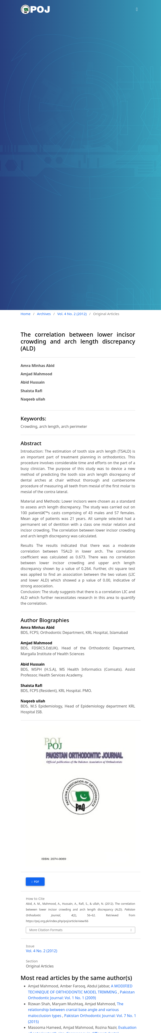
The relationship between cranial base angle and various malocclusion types (76, 1009)
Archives (44, 313)
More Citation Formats (45, 930)
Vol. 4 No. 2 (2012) (72, 313)
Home (26, 313)
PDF (36, 882)
